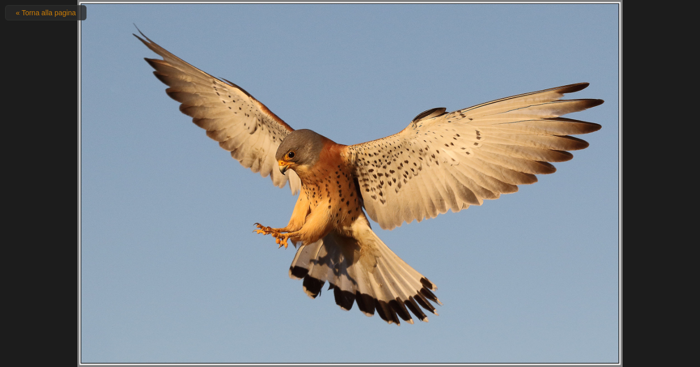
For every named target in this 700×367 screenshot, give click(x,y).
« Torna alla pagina (46, 13)
